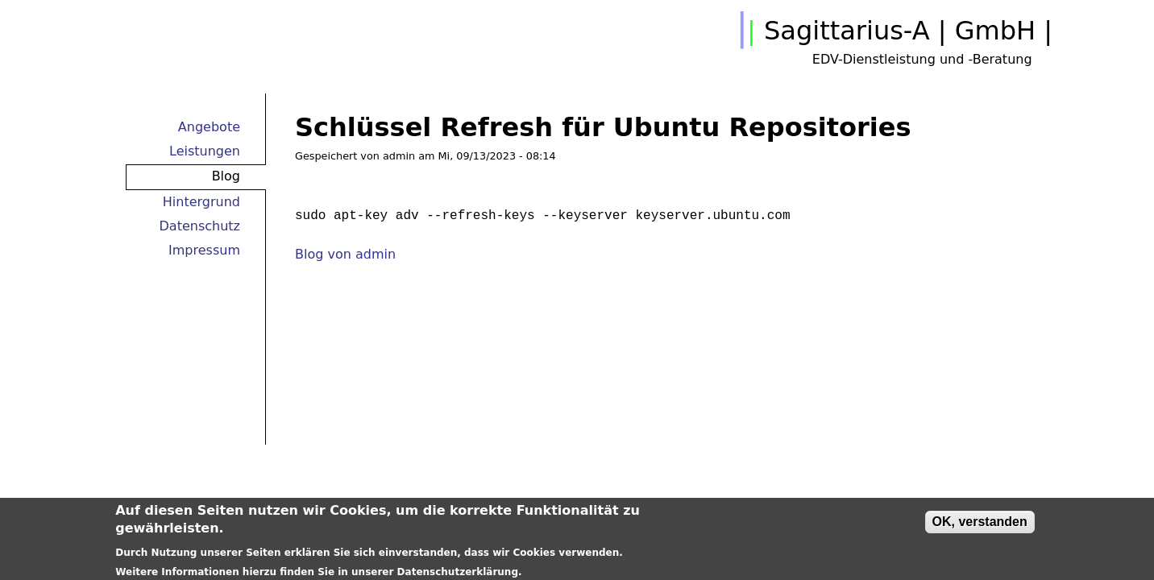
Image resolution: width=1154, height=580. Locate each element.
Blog (226, 176)
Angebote (209, 127)
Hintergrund (201, 201)
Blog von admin (345, 254)
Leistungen (204, 151)
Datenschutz (200, 226)
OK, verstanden (979, 524)
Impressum (204, 250)
